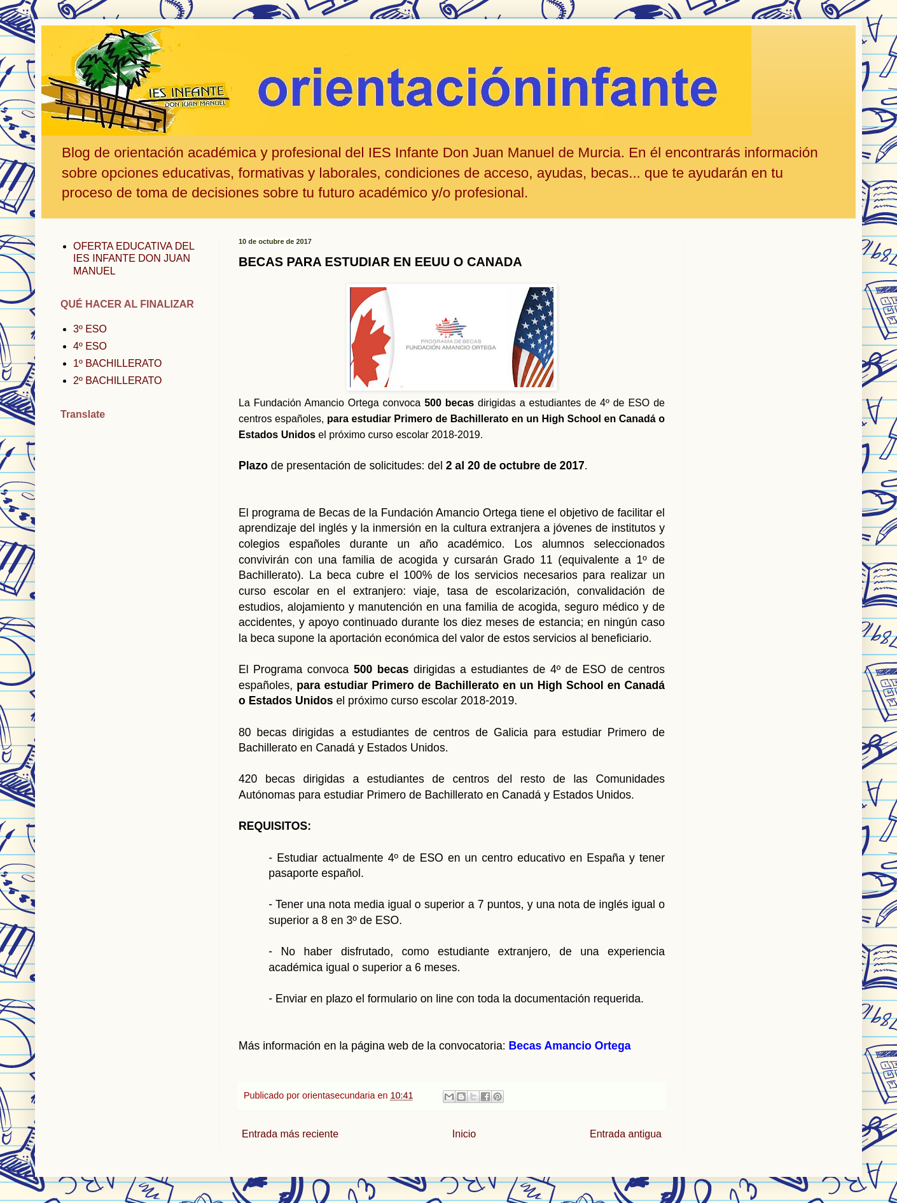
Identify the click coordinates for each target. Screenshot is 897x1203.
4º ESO (90, 346)
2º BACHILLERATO (117, 380)
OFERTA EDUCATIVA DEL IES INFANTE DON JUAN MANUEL (133, 258)
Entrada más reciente (290, 1133)
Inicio (464, 1133)
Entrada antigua (626, 1133)
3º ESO (90, 329)
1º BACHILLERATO (117, 363)
